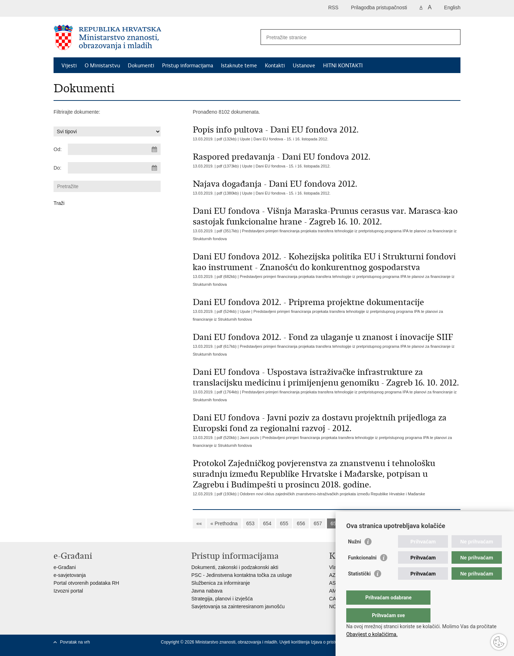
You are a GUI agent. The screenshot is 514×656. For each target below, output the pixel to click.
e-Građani (65, 567)
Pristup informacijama (187, 65)
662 (402, 523)
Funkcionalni (362, 572)
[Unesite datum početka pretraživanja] (114, 149)
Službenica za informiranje (220, 583)
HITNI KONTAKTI (343, 65)
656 (301, 523)
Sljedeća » (426, 523)
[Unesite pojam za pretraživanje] (353, 37)
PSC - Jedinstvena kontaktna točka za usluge (241, 575)
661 (385, 523)
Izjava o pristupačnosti (332, 642)
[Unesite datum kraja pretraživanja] (114, 168)
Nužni (354, 556)
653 (250, 523)
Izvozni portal (68, 591)
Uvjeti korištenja (295, 642)
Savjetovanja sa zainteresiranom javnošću (237, 606)
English (452, 7)
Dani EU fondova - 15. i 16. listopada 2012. (290, 139)
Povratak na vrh (75, 642)
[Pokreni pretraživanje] (452, 37)
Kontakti (275, 65)
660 (368, 523)
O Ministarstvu (102, 65)
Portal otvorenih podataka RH (86, 583)
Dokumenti (141, 65)
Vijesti (69, 65)
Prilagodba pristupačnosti (379, 7)
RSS (333, 7)
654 (267, 523)
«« (199, 523)
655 (284, 523)
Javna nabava (206, 591)
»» (449, 523)
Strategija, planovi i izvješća (222, 598)
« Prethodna (223, 523)
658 (335, 523)
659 (351, 523)
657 (318, 523)
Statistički (359, 588)
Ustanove (304, 65)
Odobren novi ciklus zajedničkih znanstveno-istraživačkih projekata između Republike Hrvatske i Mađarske (332, 494)
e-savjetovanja (70, 575)
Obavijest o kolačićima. (372, 634)
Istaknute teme (239, 65)
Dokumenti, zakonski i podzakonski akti (234, 567)
